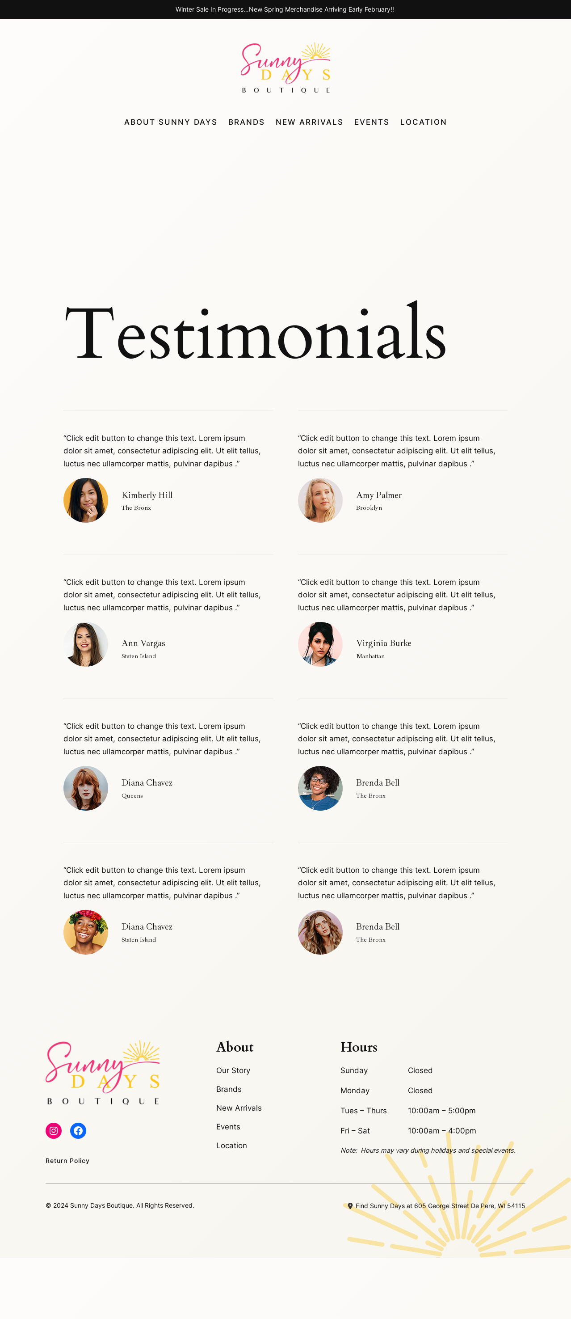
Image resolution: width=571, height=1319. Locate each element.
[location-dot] (350, 1267)
